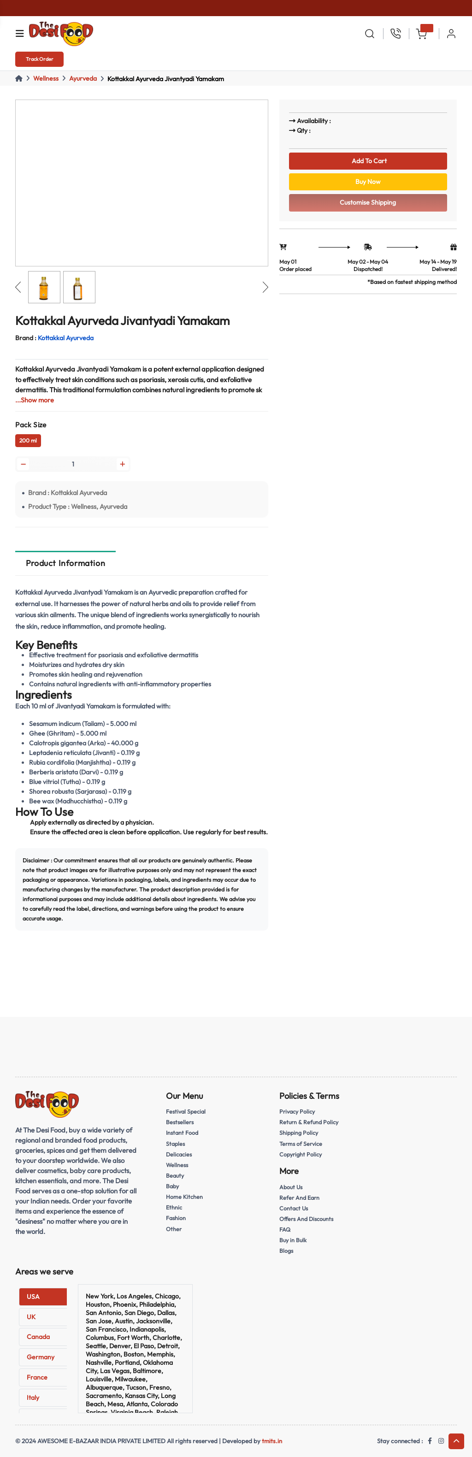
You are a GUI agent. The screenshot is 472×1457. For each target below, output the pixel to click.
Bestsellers (180, 1123)
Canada (38, 1337)
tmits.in (272, 1441)
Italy (33, 1397)
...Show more (34, 399)
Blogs (286, 1251)
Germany (40, 1357)
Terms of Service (301, 1144)
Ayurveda (83, 78)
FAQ (285, 1229)
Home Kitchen (184, 1197)
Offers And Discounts (307, 1219)
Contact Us (294, 1208)
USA (33, 1296)
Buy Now (367, 184)
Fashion (176, 1218)
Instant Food (183, 1134)
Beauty (175, 1176)
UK (31, 1317)
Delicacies (179, 1155)
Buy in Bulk (293, 1240)
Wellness (46, 78)
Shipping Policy (299, 1134)
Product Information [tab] (65, 564)
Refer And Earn (300, 1198)
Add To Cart (368, 161)
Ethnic (174, 1207)
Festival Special (187, 1113)
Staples (176, 1144)
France (37, 1377)
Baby (173, 1187)
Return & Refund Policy (309, 1123)
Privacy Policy (298, 1113)
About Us (291, 1188)
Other (174, 1229)
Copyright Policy (301, 1155)
